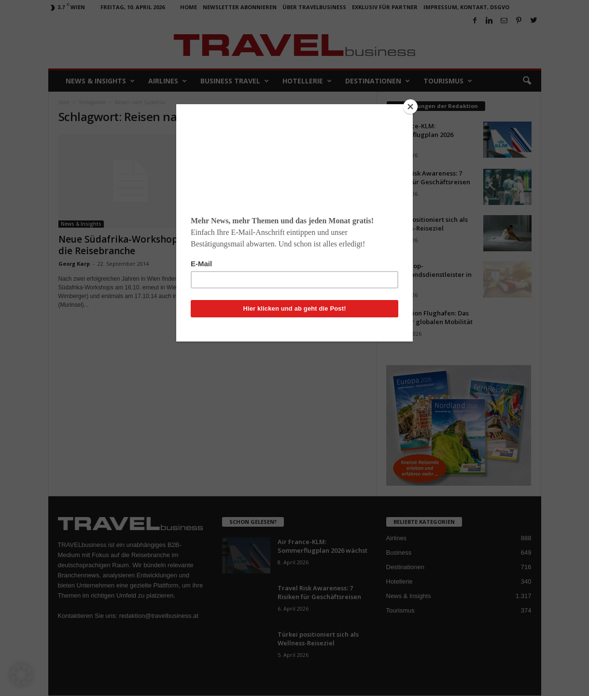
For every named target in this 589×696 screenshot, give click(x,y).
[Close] (410, 106)
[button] (21, 675)
